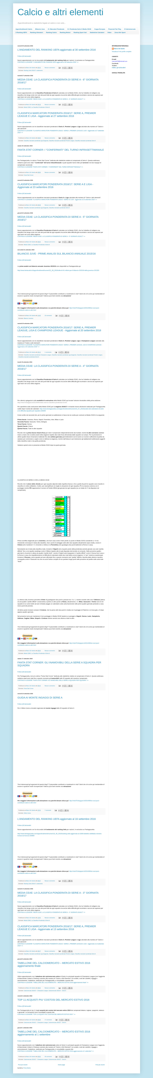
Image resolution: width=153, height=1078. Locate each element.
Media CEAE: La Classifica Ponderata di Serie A (37, 107)
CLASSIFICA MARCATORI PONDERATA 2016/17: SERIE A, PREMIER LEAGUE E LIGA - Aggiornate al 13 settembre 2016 (57, 928)
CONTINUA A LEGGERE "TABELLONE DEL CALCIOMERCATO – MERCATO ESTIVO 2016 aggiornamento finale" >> (53, 982)
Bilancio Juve (40, 29)
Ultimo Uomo (27, 813)
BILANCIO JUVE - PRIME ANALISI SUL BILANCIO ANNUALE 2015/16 (57, 253)
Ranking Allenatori (36, 32)
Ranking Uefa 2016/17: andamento (33, 70)
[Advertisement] (58, 40)
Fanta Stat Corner (29, 175)
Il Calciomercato (129, 29)
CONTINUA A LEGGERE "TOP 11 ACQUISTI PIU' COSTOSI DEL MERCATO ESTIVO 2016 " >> (46, 1014)
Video (109, 32)
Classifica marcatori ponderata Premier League (61, 140)
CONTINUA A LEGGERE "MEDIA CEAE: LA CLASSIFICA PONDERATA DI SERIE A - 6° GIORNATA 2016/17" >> (51, 99)
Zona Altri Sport (120, 32)
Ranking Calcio (51, 32)
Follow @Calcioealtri (24, 89)
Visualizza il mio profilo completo (121, 51)
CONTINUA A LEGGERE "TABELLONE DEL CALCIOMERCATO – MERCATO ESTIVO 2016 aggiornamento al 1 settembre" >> (56, 1051)
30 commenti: (48, 1056)
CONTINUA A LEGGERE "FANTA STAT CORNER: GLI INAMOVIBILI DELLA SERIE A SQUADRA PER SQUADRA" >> (53, 680)
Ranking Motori (65, 32)
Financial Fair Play (114, 29)
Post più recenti (22, 1065)
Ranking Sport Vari (80, 32)
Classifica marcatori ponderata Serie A (85, 140)
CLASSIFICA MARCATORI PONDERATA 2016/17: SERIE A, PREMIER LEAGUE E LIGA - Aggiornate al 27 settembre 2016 (57, 114)
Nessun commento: (50, 67)
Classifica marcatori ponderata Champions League (37, 355)
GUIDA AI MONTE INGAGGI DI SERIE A (40, 697)
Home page (61, 1065)
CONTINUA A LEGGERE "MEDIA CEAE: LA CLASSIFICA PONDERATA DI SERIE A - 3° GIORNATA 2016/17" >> (51, 912)
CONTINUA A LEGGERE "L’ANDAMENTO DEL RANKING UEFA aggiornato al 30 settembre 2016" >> (48, 62)
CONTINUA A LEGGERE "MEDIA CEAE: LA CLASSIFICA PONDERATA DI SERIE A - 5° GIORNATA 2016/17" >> (51, 236)
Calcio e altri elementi (61, 12)
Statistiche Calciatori (97, 32)
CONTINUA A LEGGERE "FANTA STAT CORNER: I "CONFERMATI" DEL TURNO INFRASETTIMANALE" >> (50, 167)
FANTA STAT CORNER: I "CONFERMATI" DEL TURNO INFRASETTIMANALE (61, 149)
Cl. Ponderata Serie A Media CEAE (79, 29)
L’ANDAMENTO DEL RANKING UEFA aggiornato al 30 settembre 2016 (57, 49)
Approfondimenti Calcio (24, 29)
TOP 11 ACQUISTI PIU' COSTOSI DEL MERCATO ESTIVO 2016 (53, 999)
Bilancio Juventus (28, 318)
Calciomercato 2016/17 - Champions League (36, 990)
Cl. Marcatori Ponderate (56, 29)
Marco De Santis (119, 48)
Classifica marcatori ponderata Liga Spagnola (36, 140)
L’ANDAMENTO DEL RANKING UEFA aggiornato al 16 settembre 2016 (57, 819)
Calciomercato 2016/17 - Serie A (57, 990)
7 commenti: (48, 810)
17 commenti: (48, 1019)
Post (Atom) (27, 1068)
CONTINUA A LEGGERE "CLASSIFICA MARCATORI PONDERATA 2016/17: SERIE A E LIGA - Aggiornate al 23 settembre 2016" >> (57, 199)
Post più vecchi (100, 1065)
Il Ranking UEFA (21, 32)
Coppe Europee (99, 29)
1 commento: (48, 352)
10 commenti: (48, 315)
